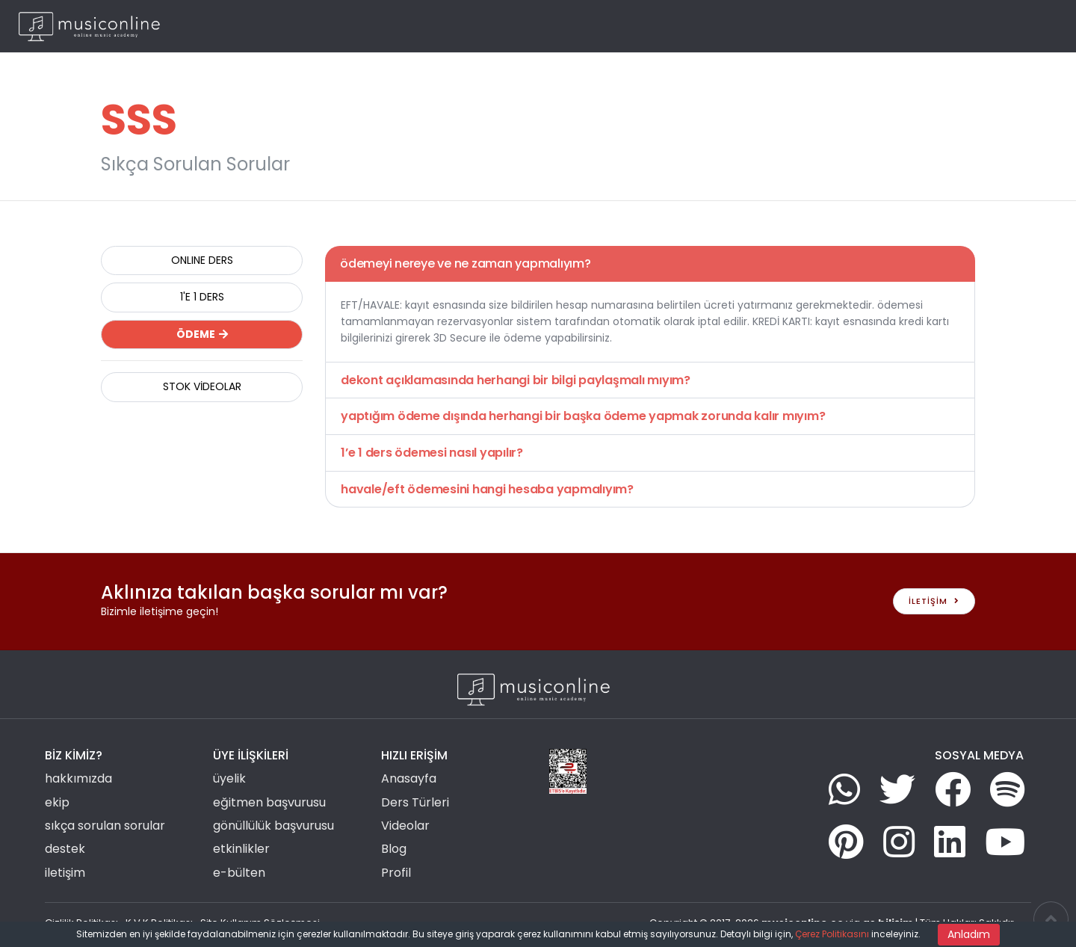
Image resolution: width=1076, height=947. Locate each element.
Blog (874, 26)
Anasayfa (408, 778)
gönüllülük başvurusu (273, 825)
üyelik (229, 778)
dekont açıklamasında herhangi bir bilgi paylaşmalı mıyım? (515, 380)
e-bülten (239, 872)
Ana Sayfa (544, 26)
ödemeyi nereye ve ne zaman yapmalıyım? (465, 263)
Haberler (827, 26)
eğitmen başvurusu (269, 802)
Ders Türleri (613, 26)
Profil (396, 872)
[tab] (650, 264)
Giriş (967, 26)
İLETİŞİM (934, 601)
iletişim (65, 872)
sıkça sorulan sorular (105, 825)
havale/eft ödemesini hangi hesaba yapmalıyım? (487, 489)
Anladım (968, 934)
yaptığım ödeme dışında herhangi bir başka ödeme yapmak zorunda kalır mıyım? (583, 416)
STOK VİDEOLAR (202, 386)
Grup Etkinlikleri (696, 26)
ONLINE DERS (202, 260)
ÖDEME (202, 334)
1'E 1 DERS (202, 296)
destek (65, 848)
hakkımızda (78, 778)
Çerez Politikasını (832, 934)
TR (1031, 26)
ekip (57, 802)
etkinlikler (241, 848)
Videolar (770, 26)
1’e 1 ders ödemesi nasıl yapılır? (432, 452)
